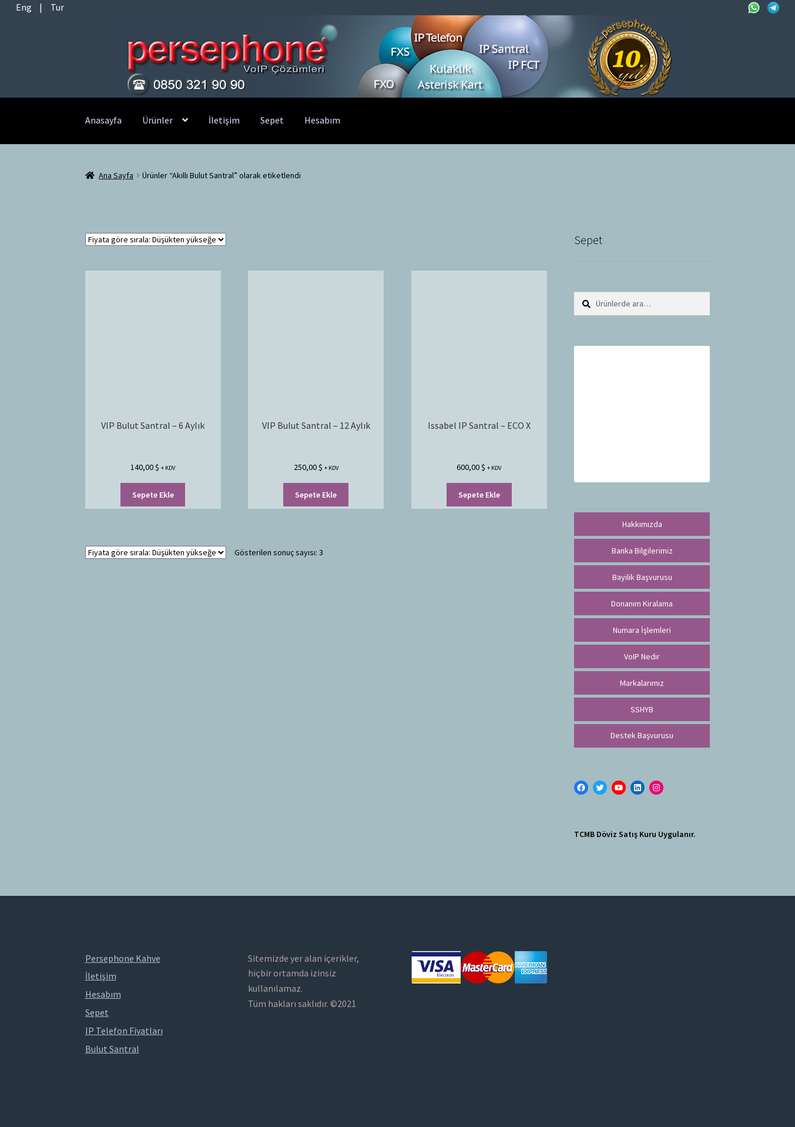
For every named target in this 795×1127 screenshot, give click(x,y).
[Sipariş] (155, 239)
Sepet (272, 120)
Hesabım (322, 120)
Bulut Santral (112, 1049)
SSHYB (641, 709)
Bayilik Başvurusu (642, 577)
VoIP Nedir (642, 656)
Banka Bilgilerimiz (642, 550)
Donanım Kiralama (642, 603)
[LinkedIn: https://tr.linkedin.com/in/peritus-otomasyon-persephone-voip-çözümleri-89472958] (637, 788)
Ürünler (157, 120)
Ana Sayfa (116, 175)
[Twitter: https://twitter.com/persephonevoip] (600, 788)
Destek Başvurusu (641, 735)
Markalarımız (642, 683)
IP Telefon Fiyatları (124, 1030)
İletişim (224, 120)
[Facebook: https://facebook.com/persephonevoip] (581, 788)
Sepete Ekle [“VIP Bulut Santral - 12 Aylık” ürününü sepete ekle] (316, 494)
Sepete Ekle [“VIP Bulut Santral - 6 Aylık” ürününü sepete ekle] (153, 494)
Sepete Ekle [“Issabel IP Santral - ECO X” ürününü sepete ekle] (479, 494)
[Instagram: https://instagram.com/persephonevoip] (656, 788)
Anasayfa (103, 120)
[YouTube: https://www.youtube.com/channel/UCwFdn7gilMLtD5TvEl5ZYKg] (619, 788)
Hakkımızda (642, 524)
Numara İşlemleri (642, 630)
